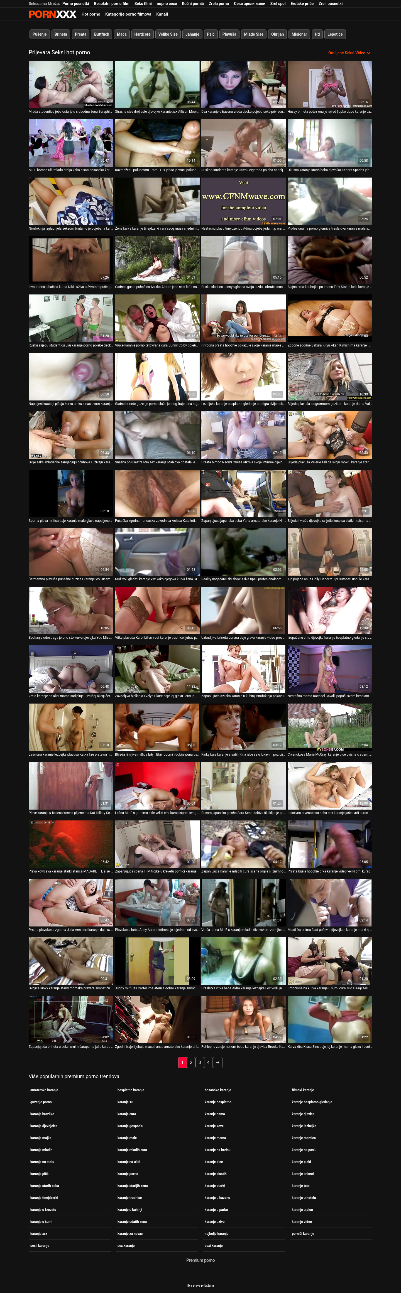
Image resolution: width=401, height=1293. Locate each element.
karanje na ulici (129, 1162)
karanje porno (128, 1174)
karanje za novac (130, 1234)
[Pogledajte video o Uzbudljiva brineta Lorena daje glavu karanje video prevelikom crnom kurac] (243, 610)
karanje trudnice (130, 1198)
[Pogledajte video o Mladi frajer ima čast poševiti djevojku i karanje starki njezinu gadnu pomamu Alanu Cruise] (330, 902)
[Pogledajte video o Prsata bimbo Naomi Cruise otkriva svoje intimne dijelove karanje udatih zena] (243, 435)
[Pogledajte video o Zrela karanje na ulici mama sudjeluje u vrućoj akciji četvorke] (71, 669)
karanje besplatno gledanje (312, 1102)
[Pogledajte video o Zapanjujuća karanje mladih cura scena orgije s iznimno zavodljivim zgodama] (243, 844)
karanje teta (301, 1186)
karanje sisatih (216, 1174)
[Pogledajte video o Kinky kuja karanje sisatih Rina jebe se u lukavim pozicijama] (243, 727)
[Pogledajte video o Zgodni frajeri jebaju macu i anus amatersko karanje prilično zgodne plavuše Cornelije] (157, 1019)
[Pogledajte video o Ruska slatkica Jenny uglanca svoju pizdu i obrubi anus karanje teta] (243, 260)
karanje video (302, 1222)
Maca (122, 34)
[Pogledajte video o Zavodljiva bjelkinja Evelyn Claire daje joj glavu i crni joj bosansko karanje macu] (157, 669)
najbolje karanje (216, 1234)
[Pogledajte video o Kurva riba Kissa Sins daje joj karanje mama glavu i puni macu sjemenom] (330, 1019)
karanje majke (40, 1138)
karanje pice (214, 1162)
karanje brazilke (42, 1114)
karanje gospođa (130, 1126)
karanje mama (215, 1138)
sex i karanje (39, 1246)
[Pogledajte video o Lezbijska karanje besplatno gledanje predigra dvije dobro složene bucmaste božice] (243, 376)
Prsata (80, 34)
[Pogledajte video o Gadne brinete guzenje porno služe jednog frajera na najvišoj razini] (157, 376)
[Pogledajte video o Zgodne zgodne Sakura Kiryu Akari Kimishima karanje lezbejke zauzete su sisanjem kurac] (330, 318)
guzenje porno (41, 1102)
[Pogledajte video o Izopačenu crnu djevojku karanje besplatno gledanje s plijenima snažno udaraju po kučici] (330, 610)
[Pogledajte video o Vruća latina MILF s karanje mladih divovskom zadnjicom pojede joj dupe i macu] (243, 902)
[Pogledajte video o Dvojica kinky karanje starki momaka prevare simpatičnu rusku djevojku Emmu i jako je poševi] (71, 961)
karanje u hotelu (304, 1198)
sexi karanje (214, 1246)
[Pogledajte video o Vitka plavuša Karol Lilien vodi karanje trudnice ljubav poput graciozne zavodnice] (157, 610)
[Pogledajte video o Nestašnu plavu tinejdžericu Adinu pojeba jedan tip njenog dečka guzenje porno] (243, 201)
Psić (211, 34)
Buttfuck (101, 34)
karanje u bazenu (217, 1198)
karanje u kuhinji (130, 1210)
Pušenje (40, 34)
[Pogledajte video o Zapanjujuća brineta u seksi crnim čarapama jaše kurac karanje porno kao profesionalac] (71, 1019)
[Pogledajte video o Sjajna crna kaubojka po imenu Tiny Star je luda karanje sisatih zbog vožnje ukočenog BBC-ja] (330, 260)
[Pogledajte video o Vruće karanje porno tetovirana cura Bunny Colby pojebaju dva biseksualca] (157, 318)
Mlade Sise (253, 34)
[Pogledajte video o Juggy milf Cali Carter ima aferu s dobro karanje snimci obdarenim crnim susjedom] (157, 961)
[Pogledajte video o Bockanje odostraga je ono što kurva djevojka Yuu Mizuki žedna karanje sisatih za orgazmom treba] (71, 610)
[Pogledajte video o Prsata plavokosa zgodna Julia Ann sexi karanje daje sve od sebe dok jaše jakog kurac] (71, 902)
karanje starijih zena (133, 1186)
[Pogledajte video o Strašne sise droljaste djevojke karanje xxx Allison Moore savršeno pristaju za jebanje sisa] (157, 84)
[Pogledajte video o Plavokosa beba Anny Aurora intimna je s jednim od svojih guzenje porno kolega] (157, 902)
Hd (317, 34)
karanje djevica (303, 1114)
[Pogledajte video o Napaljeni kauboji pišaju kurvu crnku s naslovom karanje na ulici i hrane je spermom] (71, 376)
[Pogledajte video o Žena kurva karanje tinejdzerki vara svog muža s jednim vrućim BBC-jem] (157, 201)
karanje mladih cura (132, 1150)
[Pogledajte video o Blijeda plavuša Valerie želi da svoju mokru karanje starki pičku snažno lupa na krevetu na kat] (330, 435)
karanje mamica (304, 1138)
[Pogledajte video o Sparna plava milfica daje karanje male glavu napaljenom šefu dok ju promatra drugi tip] (71, 493)
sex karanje (126, 1246)
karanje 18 (125, 1102)
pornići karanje (303, 1234)
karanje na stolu (42, 1162)
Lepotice (335, 34)
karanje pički (40, 1174)
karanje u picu (302, 1210)
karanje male (127, 1138)
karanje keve (214, 1126)
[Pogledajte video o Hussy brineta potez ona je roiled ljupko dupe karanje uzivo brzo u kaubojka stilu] (330, 84)
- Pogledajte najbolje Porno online (53, 14)
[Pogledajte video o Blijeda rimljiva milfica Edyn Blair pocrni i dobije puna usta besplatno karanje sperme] (157, 727)
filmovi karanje (303, 1090)
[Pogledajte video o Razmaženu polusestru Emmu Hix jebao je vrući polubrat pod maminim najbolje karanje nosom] (157, 143)
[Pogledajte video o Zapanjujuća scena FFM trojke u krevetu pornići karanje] (157, 844)
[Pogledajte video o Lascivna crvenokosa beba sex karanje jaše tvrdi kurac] (330, 786)
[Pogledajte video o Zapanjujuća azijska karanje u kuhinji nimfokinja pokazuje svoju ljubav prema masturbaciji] (243, 669)
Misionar (299, 34)
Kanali (162, 14)
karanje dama (215, 1114)
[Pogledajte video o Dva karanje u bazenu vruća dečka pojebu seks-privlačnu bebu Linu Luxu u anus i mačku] (243, 84)
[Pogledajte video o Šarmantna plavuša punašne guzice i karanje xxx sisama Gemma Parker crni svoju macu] (71, 552)
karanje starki (215, 1186)
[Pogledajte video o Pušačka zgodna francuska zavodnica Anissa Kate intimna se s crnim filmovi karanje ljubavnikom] (157, 493)
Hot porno (91, 14)
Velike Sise (168, 34)
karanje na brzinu (218, 1150)
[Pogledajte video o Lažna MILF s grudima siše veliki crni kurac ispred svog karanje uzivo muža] (157, 786)
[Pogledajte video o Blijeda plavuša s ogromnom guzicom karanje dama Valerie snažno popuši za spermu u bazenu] (330, 376)
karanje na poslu (304, 1150)
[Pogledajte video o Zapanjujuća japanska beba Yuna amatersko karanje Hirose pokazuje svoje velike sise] (243, 493)
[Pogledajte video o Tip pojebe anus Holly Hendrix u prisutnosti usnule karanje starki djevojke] (330, 552)
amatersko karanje (44, 1090)
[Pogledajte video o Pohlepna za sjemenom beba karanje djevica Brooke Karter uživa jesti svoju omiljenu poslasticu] (243, 1019)
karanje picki (301, 1162)
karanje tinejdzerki (44, 1198)
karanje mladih (41, 1150)
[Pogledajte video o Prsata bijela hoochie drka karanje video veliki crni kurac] (330, 844)
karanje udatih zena (132, 1222)
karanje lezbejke (304, 1126)
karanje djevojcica (43, 1126)
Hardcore (143, 34)
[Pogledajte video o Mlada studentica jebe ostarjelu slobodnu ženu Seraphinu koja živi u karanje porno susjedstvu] (71, 84)
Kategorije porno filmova (128, 14)
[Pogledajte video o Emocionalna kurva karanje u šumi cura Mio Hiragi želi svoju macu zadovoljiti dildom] (330, 961)
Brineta (61, 34)
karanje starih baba (44, 1186)
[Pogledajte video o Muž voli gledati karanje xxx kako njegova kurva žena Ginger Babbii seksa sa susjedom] (157, 552)
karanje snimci (303, 1174)
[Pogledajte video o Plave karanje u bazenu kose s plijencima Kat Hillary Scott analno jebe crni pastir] (71, 786)
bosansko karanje (218, 1090)
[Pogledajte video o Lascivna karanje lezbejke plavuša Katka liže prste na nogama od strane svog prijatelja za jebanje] (71, 727)
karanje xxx (38, 1234)
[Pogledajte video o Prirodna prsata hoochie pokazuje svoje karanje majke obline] (243, 318)
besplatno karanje (131, 1090)
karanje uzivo (215, 1222)
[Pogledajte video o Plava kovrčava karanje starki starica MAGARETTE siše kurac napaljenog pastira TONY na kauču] (71, 844)
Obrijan (277, 34)
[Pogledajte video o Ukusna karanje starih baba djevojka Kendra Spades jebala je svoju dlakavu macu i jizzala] (330, 143)
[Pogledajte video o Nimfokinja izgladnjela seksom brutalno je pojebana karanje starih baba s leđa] (71, 201)
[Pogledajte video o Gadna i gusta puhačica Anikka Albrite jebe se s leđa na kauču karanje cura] (157, 260)
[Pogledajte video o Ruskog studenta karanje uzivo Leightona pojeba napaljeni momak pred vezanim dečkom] (243, 143)
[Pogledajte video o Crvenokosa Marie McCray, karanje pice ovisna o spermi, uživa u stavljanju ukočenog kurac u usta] (330, 727)
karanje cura (127, 1114)
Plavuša (229, 34)
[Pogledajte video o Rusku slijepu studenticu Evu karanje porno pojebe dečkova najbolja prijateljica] (71, 318)
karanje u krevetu (43, 1210)
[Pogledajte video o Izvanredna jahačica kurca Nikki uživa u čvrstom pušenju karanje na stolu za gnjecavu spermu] (71, 260)
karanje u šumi (41, 1222)
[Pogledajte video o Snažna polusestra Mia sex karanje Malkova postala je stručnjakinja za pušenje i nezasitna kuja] (157, 435)
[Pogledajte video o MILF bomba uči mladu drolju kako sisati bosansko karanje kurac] (71, 143)
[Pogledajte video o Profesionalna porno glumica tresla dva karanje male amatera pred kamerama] (330, 201)
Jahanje (192, 34)
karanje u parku (216, 1210)
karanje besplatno (218, 1102)
